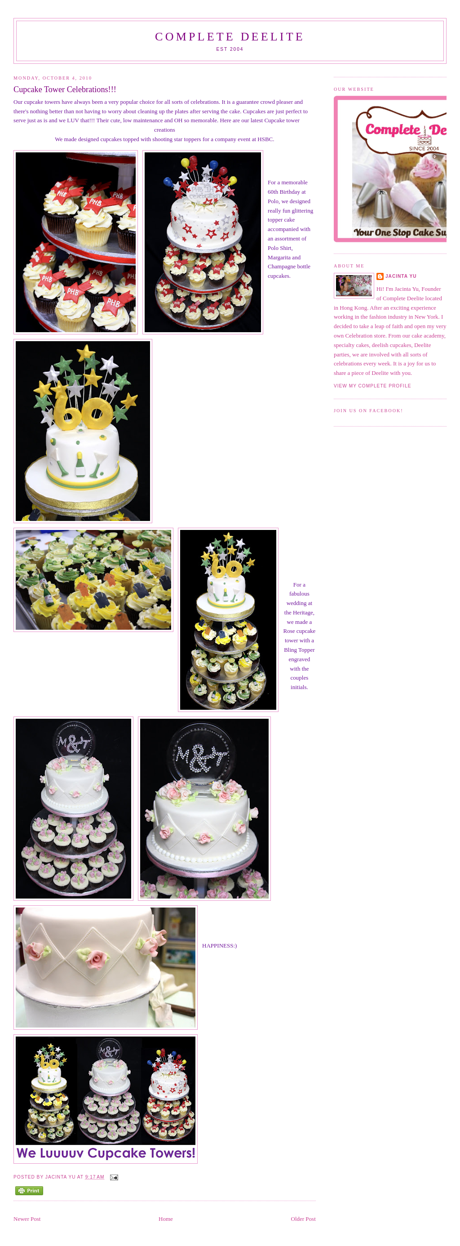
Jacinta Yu (401, 276)
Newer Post (26, 1218)
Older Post (303, 1218)
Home (166, 1218)
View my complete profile (372, 385)
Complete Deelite (230, 36)
